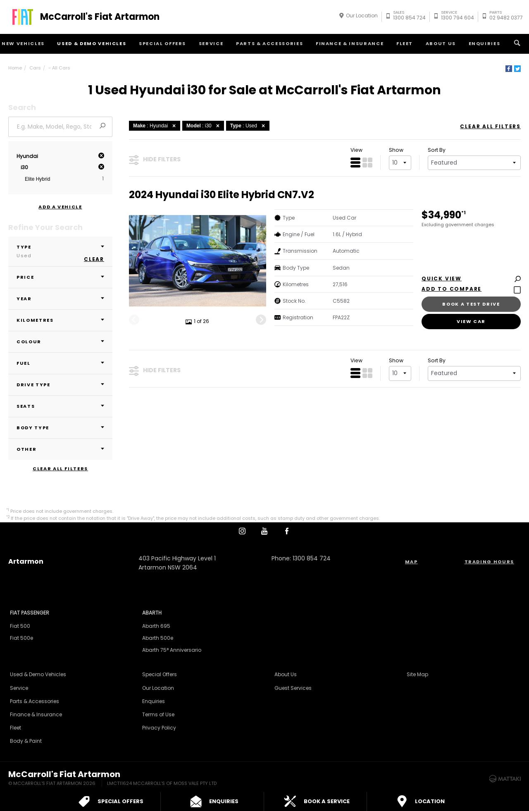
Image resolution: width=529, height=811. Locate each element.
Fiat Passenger (29, 612)
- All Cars (59, 68)
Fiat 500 (20, 625)
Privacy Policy (159, 727)
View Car (471, 321)
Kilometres (60, 320)
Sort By (437, 149)
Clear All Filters (60, 468)
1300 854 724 (409, 16)
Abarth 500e (157, 637)
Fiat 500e (21, 637)
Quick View (471, 279)
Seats (60, 406)
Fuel (60, 363)
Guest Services (293, 687)
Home (15, 68)
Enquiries (484, 43)
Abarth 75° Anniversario (171, 649)
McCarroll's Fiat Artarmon (100, 17)
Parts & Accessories (269, 43)
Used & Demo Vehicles (91, 43)
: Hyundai (155, 126)
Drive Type (60, 384)
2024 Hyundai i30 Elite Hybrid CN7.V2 (221, 195)
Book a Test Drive (471, 304)
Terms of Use (158, 714)
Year (60, 298)
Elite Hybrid (37, 179)
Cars (35, 68)
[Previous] (134, 319)
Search (516, 43)
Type (60, 251)
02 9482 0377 (506, 16)
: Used (248, 126)
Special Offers (162, 43)
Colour (60, 341)
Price (60, 277)
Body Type (60, 427)
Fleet (404, 43)
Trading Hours (489, 561)
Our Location (362, 15)
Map (411, 561)
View (356, 149)
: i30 (204, 126)
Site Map (417, 674)
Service (211, 43)
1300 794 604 (457, 16)
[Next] (261, 319)
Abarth (152, 612)
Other (60, 449)
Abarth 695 (156, 625)
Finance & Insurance (350, 43)
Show (396, 149)
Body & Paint (26, 740)
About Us (441, 43)
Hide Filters (155, 159)
